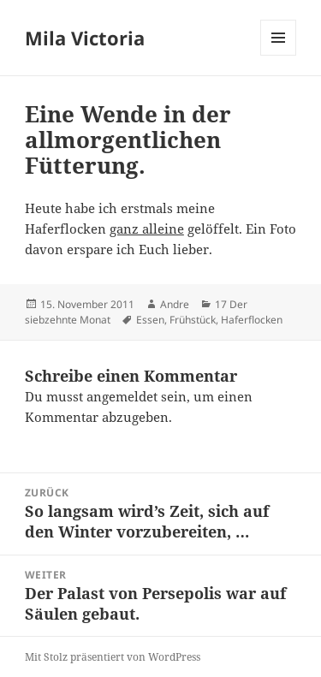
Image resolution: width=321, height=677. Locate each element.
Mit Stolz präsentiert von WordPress (112, 657)
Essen (150, 319)
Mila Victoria (85, 37)
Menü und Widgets (278, 55)
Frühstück (192, 319)
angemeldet (122, 396)
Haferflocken (251, 319)
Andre (174, 304)
